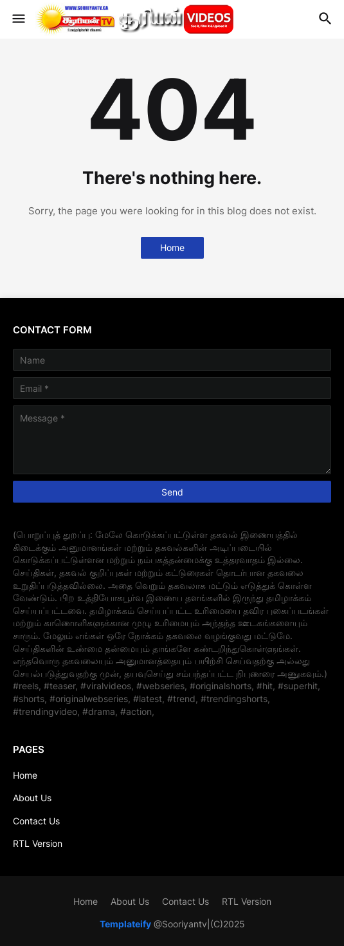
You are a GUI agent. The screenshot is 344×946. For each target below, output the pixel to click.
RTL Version (37, 843)
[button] (17, 19)
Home (172, 247)
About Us (32, 797)
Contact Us (36, 820)
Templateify (125, 923)
